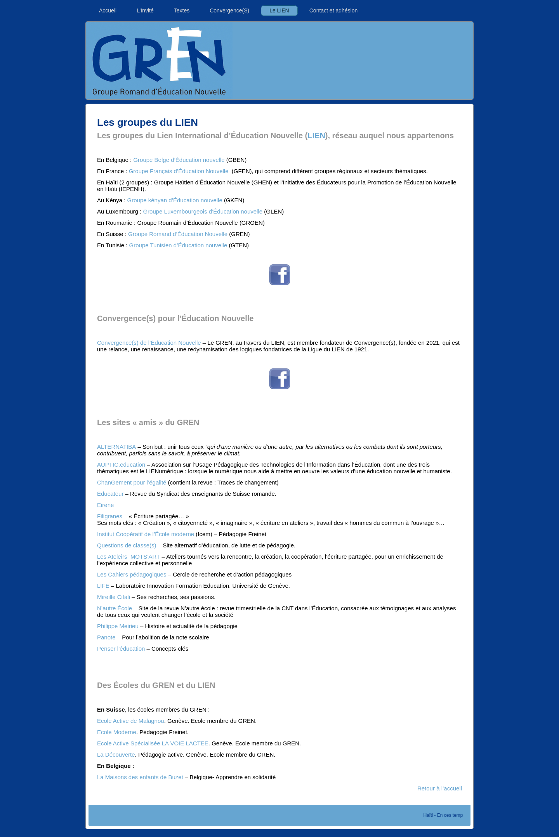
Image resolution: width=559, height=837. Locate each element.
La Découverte (116, 754)
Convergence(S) (229, 10)
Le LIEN (279, 10)
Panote (106, 637)
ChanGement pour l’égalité (131, 482)
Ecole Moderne (116, 732)
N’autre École (114, 608)
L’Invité (145, 10)
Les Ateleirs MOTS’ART (128, 556)
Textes (181, 10)
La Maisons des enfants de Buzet (140, 777)
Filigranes (109, 516)
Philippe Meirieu (118, 626)
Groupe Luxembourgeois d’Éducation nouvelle (202, 211)
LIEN (316, 135)
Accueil (107, 10)
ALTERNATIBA (116, 446)
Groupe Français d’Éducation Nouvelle (179, 171)
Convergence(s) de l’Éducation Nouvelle (149, 342)
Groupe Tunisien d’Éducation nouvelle (178, 245)
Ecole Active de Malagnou (130, 720)
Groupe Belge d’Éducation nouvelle (178, 159)
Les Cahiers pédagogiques (131, 574)
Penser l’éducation (121, 648)
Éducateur (110, 493)
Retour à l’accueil (439, 788)
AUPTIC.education (121, 464)
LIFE (103, 585)
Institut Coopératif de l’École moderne (145, 534)
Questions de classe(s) (126, 545)
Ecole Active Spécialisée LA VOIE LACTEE (152, 743)
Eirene (105, 505)
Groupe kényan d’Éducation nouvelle (174, 200)
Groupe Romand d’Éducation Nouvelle (177, 234)
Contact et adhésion (333, 10)
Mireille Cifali (113, 597)
